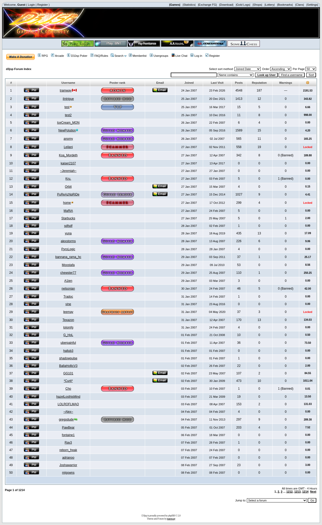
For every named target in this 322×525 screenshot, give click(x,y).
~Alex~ (68, 412)
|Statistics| (189, 4)
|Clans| (299, 4)
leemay (68, 312)
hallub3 (68, 351)
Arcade (57, 55)
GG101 (68, 373)
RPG (43, 55)
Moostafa (68, 265)
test (67, 107)
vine (68, 304)
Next (313, 491)
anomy (68, 139)
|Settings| (312, 4)
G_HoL (68, 335)
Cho (68, 388)
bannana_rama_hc (68, 257)
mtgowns (68, 472)
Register (42, 4)
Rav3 (68, 442)
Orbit (68, 186)
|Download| (226, 4)
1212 (289, 491)
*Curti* (68, 381)
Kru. (68, 178)
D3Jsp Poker (77, 55)
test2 (68, 115)
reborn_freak (68, 450)
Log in (196, 55)
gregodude (66, 419)
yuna (68, 233)
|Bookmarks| (285, 4)
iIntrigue (68, 99)
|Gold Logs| (243, 4)
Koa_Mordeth (68, 155)
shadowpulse (68, 358)
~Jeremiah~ (68, 171)
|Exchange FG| (207, 4)
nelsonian (68, 288)
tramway (65, 90)
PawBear (68, 427)
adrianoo (68, 457)
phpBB (171, 515)
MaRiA (68, 211)
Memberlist (138, 55)
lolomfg (68, 327)
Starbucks (68, 218)
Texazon (68, 320)
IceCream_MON (68, 122)
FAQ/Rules (99, 55)
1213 (297, 491)
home (67, 203)
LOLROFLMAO (68, 404)
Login (31, 4)
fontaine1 (68, 435)
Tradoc (68, 296)
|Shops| (257, 4)
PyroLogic (68, 249)
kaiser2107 (68, 163)
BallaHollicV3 (68, 366)
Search (117, 55)
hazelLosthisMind (68, 396)
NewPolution (67, 130)
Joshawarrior (68, 465)
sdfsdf (68, 226)
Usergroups (159, 55)
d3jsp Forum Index (18, 69)
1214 (305, 491)
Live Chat (179, 55)
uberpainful (68, 343)
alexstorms (68, 241)
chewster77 (68, 273)
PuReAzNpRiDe (68, 194)
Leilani (68, 147)
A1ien (68, 281)
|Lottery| (269, 4)
